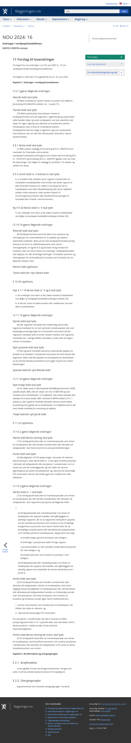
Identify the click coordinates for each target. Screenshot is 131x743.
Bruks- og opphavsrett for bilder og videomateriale (63, 724)
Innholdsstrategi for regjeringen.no (63, 711)
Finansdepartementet (104, 38)
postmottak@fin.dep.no (105, 715)
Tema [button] (6, 19)
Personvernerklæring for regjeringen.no (65, 714)
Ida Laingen (106, 711)
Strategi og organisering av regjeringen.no (66, 708)
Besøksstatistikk (55, 729)
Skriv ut (125, 26)
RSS (49, 735)
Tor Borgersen (111, 708)
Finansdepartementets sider (113, 703)
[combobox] (91, 11)
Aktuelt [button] (40, 19)
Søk (124, 11)
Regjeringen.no (26, 11)
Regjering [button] (80, 19)
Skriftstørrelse (111, 3)
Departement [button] (60, 19)
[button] (18, 26)
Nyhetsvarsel (53, 732)
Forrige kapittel (5, 551)
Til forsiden (92, 57)
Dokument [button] (23, 19)
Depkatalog (105, 719)
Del (116, 26)
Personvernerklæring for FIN (101, 724)
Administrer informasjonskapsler (62, 717)
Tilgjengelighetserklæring (58, 720)
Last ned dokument (96, 64)
